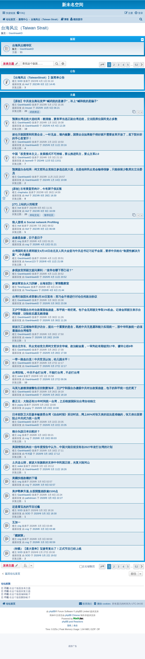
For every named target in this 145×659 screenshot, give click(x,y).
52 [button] (136, 65)
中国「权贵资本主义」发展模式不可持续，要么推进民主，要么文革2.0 (55, 153)
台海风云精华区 (22, 45)
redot (20, 376)
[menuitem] (20, 13)
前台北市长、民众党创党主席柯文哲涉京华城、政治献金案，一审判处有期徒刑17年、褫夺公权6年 (72, 346)
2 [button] (114, 65)
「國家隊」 (19, 535)
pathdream (30, 498)
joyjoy (20, 405)
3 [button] (118, 65)
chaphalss (22, 192)
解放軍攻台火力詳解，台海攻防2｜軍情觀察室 (40, 283)
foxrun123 (30, 261)
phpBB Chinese (72, 615)
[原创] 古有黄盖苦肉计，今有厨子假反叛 (37, 188)
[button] (102, 64)
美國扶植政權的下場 (24, 478)
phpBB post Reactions (72, 621)
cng (19, 241)
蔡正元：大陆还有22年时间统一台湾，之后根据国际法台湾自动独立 (54, 401)
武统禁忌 (34, 112)
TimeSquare (23, 287)
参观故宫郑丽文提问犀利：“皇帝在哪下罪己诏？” (42, 270)
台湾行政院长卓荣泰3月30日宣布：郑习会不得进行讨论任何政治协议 (54, 296)
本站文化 (34, 215)
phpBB (52, 611)
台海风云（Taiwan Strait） (26, 28)
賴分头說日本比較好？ (26, 431)
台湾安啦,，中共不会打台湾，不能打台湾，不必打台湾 (45, 372)
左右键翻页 (87, 566)
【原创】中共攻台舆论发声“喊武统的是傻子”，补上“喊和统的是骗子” (55, 101)
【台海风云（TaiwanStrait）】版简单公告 (38, 77)
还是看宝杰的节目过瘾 (26, 506)
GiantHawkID (16, 33)
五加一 (16, 522)
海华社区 (48, 215)
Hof (27, 84)
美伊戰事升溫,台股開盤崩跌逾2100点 (35, 491)
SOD (20, 81)
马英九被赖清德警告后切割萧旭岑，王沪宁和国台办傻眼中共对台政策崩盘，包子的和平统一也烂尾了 (74, 388)
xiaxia (28, 337)
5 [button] (128, 65)
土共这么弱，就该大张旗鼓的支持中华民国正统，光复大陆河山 (51, 462)
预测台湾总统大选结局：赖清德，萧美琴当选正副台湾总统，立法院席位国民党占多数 (64, 119)
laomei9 (29, 160)
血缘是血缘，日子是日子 (27, 237)
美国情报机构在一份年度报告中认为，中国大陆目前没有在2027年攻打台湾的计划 (62, 447)
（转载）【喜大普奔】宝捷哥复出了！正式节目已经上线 (46, 548)
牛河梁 (28, 453)
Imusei (28, 108)
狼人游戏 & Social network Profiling (35, 222)
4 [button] (123, 65)
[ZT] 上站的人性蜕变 (25, 204)
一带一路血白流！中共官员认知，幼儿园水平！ (41, 359)
